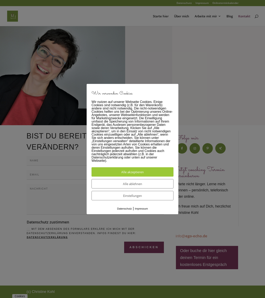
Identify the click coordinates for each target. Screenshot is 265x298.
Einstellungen (132, 195)
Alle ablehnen (132, 184)
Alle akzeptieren (132, 172)
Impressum (141, 208)
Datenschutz (124, 208)
